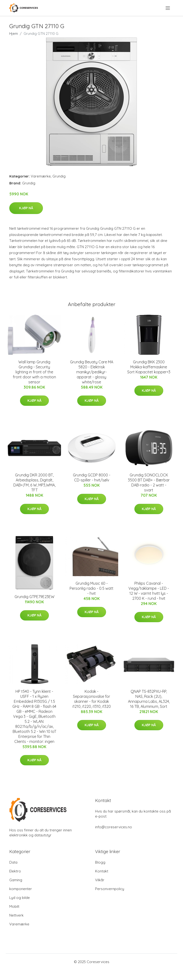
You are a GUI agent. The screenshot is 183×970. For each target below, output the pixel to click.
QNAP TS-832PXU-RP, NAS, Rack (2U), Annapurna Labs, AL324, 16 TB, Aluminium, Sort (149, 699)
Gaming (15, 880)
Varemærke (41, 176)
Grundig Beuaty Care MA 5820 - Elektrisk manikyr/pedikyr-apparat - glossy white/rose (91, 372)
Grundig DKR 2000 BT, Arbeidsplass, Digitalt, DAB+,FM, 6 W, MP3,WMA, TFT (34, 482)
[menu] (168, 8)
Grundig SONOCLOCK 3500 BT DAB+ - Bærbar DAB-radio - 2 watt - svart (149, 482)
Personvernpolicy (109, 889)
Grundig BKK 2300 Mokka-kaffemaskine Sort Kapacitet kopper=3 (148, 367)
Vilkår (99, 880)
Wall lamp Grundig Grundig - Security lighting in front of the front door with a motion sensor (34, 372)
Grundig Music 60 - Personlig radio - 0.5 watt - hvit (91, 588)
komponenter (20, 889)
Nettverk (16, 915)
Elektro (15, 871)
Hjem (13, 33)
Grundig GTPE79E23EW (34, 596)
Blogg (100, 862)
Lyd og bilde (19, 897)
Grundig (59, 176)
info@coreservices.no (113, 827)
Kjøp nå (26, 208)
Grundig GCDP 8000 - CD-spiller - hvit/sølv (91, 477)
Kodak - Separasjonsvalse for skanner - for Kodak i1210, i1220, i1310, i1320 (91, 699)
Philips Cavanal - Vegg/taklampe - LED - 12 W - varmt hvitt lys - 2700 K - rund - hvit (148, 591)
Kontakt (101, 871)
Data (13, 862)
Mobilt (14, 906)
